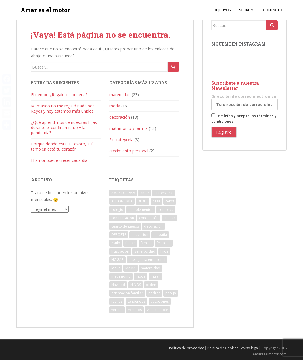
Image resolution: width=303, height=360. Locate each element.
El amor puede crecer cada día (59, 160)
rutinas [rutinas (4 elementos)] (116, 301)
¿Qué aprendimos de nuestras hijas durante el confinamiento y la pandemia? (64, 127)
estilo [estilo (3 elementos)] (115, 242)
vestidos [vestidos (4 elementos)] (135, 309)
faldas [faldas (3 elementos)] (130, 242)
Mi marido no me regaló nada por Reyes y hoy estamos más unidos (62, 108)
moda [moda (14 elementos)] (140, 276)
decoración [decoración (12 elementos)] (153, 226)
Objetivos (222, 9)
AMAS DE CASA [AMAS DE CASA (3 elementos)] (123, 192)
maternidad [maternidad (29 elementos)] (150, 268)
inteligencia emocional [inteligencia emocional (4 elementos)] (147, 259)
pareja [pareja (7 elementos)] (170, 293)
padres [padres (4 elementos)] (154, 293)
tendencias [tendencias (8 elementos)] (136, 301)
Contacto (272, 9)
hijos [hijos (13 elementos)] (164, 251)
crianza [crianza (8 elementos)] (169, 217)
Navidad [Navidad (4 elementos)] (118, 284)
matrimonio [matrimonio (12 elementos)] (121, 276)
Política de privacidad (186, 348)
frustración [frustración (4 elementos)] (120, 251)
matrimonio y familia (128, 128)
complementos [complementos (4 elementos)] (141, 209)
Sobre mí (246, 9)
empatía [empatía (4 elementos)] (160, 234)
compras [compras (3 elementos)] (165, 209)
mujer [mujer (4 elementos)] (155, 276)
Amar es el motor (45, 10)
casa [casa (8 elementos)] (156, 201)
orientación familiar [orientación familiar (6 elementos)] (127, 293)
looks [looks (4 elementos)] (115, 268)
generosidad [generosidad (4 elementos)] (144, 251)
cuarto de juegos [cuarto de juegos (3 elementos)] (125, 226)
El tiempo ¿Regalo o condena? (59, 94)
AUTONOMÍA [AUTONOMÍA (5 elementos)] (122, 201)
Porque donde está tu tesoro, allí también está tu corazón (61, 146)
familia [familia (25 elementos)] (146, 242)
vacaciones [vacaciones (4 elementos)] (160, 301)
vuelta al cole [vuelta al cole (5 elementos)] (157, 309)
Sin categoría (121, 139)
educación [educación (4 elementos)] (139, 234)
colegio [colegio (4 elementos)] (117, 209)
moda (114, 106)
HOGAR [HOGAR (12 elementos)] (117, 259)
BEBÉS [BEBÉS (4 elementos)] (142, 201)
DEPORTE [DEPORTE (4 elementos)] (118, 234)
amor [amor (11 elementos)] (144, 192)
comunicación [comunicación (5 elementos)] (122, 217)
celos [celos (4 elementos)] (169, 201)
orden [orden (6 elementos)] (151, 284)
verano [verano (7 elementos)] (117, 309)
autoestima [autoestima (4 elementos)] (163, 192)
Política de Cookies (222, 348)
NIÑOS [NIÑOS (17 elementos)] (135, 284)
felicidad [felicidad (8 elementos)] (164, 242)
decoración (119, 117)
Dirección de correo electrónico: (244, 102)
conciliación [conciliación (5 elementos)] (148, 217)
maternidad (120, 94)
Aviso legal (250, 348)
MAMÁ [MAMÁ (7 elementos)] (130, 268)
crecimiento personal (128, 151)
